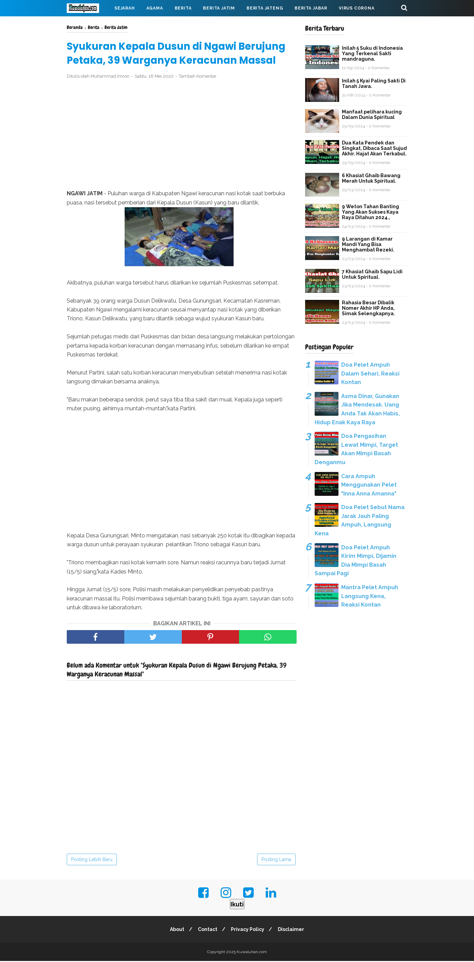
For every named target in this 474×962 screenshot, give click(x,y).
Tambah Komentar (198, 77)
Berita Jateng (265, 8)
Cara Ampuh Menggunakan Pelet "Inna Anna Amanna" (369, 485)
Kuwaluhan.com (252, 952)
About (176, 930)
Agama (154, 8)
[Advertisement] (182, 135)
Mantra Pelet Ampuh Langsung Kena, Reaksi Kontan (369, 596)
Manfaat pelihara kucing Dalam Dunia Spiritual (372, 114)
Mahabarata (88, 24)
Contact (207, 930)
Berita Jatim (219, 8)
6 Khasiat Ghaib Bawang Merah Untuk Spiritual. (371, 178)
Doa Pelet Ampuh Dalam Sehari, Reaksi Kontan (370, 373)
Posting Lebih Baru (91, 860)
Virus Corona (357, 8)
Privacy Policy (248, 930)
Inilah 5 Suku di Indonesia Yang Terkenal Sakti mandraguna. (372, 53)
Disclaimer (293, 930)
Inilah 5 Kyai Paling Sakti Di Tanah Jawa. (374, 83)
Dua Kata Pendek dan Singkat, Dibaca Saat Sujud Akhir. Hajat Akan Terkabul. (374, 148)
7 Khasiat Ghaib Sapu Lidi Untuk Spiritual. (372, 274)
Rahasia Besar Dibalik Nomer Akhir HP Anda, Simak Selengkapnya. (368, 308)
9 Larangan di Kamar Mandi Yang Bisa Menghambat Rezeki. (368, 244)
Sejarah (124, 8)
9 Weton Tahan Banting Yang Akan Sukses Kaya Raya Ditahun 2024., (370, 212)
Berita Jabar (311, 8)
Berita (183, 8)
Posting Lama (276, 860)
